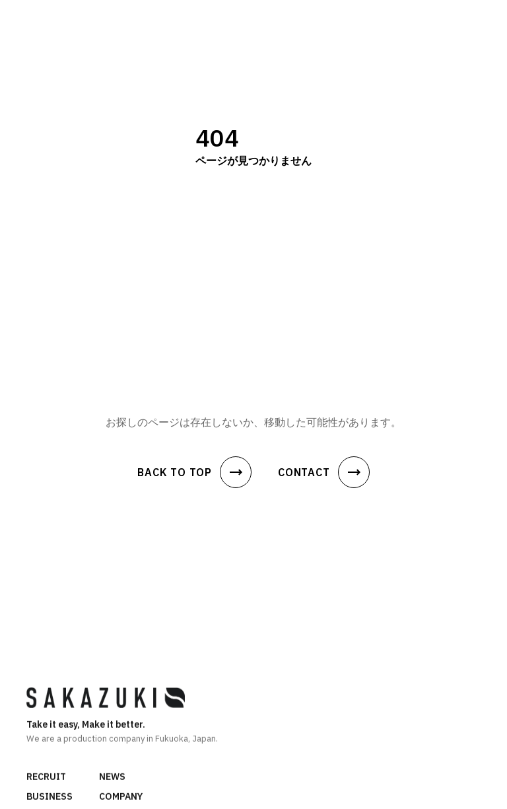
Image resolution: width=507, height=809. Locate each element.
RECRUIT (46, 777)
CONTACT (324, 472)
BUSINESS (49, 797)
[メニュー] (483, 19)
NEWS (112, 777)
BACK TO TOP (194, 472)
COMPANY (121, 797)
